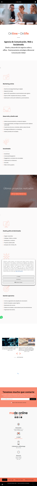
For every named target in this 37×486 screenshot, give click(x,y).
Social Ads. (6, 162)
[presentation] (17, 353)
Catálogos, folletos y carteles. (10, 238)
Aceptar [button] (18, 276)
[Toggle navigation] (35, 2)
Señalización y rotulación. (9, 240)
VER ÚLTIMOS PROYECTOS (18, 194)
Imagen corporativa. (8, 236)
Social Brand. (7, 153)
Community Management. (9, 156)
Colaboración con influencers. (10, 160)
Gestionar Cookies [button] (18, 282)
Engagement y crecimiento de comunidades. (13, 158)
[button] (18, 2)
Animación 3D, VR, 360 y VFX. (10, 244)
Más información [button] (19, 271)
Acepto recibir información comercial (18, 402)
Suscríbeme (32, 399)
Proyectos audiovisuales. (9, 242)
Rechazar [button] (18, 279)
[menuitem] (4, 480)
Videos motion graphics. (9, 164)
